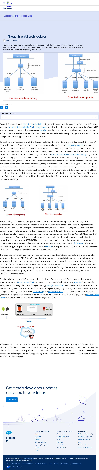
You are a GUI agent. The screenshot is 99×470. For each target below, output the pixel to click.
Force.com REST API (26, 282)
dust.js (43, 130)
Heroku (48, 246)
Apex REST (78, 282)
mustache (58, 285)
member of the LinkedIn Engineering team (27, 127)
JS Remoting (38, 291)
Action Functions (55, 291)
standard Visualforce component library (68, 154)
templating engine (75, 145)
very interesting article (32, 124)
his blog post (78, 243)
